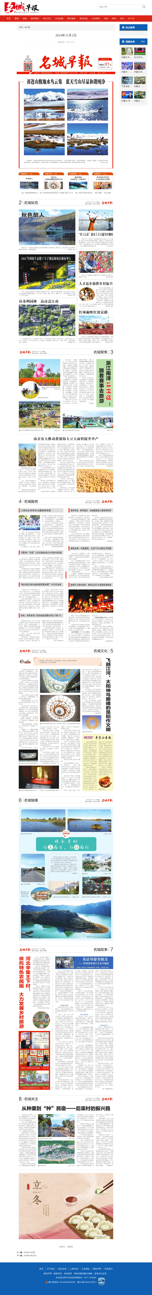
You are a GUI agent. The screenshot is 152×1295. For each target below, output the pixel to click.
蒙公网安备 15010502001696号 (60, 1282)
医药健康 (71, 18)
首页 (9, 18)
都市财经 (35, 18)
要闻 (17, 18)
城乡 (25, 18)
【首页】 (62, 1247)
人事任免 (74, 1269)
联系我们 (109, 1269)
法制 (106, 18)
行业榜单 (96, 18)
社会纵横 (59, 18)
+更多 (142, 41)
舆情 (114, 18)
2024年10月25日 (30, 1256)
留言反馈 (62, 1269)
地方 (122, 18)
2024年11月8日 (29, 1252)
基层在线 (84, 18)
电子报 (131, 18)
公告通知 (85, 1269)
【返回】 (70, 1247)
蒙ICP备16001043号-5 (86, 1282)
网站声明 (97, 1269)
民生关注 (47, 18)
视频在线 (11, 25)
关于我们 (51, 1269)
